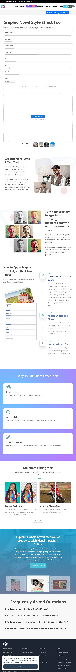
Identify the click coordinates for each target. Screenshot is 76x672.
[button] (22, 6)
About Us (42, 653)
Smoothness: (9, 46)
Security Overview (64, 665)
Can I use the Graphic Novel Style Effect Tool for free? (27, 609)
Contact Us (43, 662)
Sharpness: (9, 59)
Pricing (61, 6)
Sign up (65, 6)
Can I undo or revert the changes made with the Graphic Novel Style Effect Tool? (37, 622)
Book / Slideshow (27, 653)
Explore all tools (38, 478)
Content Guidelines (64, 662)
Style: (7, 78)
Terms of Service (63, 653)
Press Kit (42, 659)
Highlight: (8, 52)
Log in (69, 6)
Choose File (38, 116)
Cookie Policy (18, 662)
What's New (43, 656)
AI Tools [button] (31, 6)
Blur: (6, 65)
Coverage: (8, 39)
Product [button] (16, 6)
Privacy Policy (62, 659)
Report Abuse (62, 668)
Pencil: (7, 72)
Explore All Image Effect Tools (57, 13)
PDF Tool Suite (8, 653)
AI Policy (60, 656)
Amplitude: (9, 33)
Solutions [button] (48, 6)
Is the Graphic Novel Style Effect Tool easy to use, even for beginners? (33, 615)
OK (20, 666)
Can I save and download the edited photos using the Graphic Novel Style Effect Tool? (37, 629)
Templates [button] (55, 6)
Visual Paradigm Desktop (26, 1)
